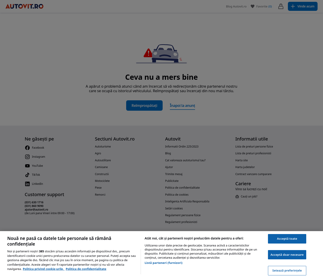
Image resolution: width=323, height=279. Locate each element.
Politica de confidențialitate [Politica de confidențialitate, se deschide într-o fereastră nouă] (86, 269)
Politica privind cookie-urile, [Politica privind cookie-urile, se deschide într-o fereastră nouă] (44, 269)
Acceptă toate (287, 239)
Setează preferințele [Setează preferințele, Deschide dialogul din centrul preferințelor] (287, 270)
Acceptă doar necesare (287, 255)
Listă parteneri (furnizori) (163, 263)
